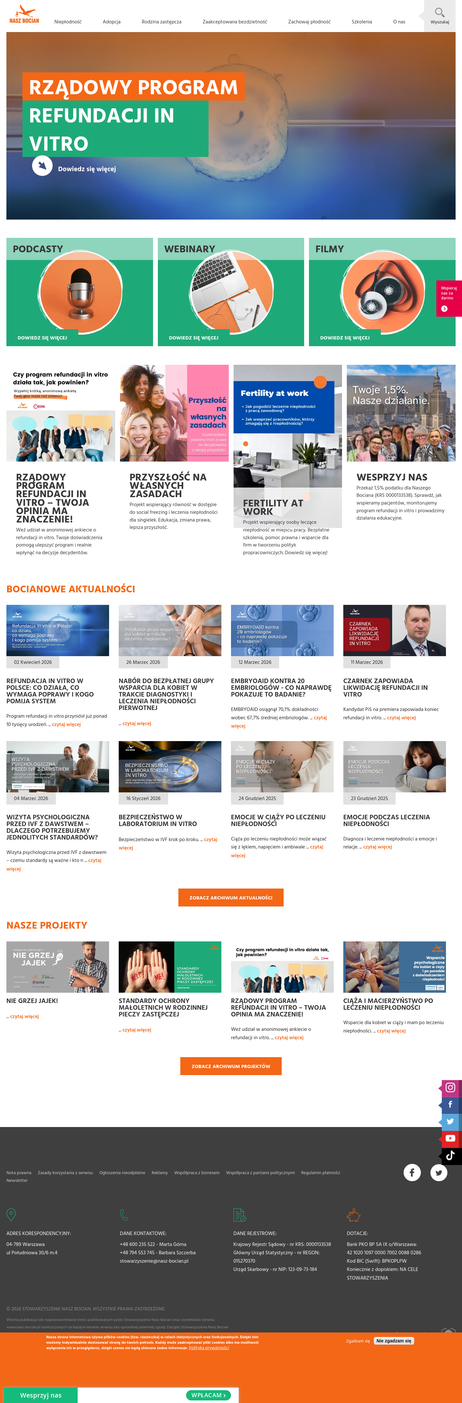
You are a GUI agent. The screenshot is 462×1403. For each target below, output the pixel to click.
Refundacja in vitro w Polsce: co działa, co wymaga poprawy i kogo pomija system (50, 690)
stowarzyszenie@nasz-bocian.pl (154, 1261)
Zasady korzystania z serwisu (65, 1172)
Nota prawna (18, 1172)
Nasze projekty (46, 924)
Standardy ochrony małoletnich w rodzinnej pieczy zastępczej (163, 1007)
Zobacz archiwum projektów (231, 1066)
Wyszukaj (440, 22)
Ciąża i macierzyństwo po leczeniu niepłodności (388, 1003)
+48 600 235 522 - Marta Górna (153, 1244)
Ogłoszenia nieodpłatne (122, 1172)
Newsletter (17, 1180)
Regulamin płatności (320, 1172)
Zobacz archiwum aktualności (231, 897)
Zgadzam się (358, 1341)
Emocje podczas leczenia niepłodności (386, 820)
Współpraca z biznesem (197, 1172)
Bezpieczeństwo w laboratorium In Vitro (158, 820)
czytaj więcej (66, 724)
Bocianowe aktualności (70, 588)
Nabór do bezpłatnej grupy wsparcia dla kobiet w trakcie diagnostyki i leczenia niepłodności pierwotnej (166, 694)
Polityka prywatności (209, 1347)
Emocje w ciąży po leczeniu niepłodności (278, 820)
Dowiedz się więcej (87, 168)
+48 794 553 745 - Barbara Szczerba (158, 1252)
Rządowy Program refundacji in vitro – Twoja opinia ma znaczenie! (278, 1007)
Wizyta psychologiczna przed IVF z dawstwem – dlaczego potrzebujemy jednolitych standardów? (52, 827)
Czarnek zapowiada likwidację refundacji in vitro (385, 687)
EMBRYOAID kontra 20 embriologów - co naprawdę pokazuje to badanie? (281, 687)
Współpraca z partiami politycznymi (260, 1172)
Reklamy (160, 1172)
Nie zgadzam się (394, 1340)
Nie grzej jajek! (32, 1000)
